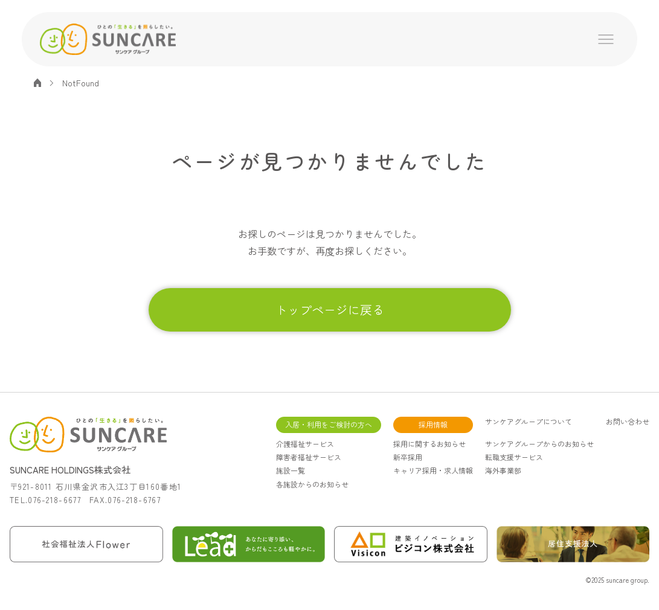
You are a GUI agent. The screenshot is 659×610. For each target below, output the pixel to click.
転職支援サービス (514, 457)
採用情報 (433, 424)
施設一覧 (290, 470)
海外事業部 (503, 470)
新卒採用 (407, 457)
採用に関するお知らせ (429, 443)
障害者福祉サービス (308, 457)
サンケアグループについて (528, 421)
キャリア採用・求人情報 (433, 470)
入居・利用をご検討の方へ (328, 424)
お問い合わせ (627, 421)
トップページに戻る (329, 309)
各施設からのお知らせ (312, 484)
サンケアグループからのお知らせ (539, 443)
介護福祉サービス (305, 443)
